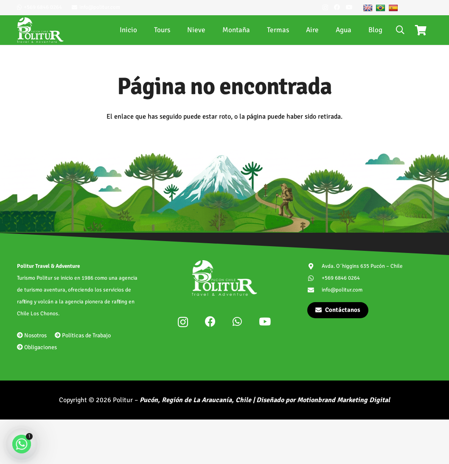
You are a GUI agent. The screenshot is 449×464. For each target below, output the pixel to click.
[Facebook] (337, 7)
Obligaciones (37, 347)
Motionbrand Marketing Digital (343, 400)
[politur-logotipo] (40, 30)
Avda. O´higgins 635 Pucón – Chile (362, 266)
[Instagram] (325, 7)
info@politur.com (342, 289)
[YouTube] (349, 7)
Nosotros (32, 335)
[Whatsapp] (21, 444)
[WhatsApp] (237, 321)
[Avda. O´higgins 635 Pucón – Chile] (314, 266)
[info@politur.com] (314, 290)
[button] (400, 30)
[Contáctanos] (338, 310)
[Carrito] (421, 30)
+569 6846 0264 (341, 278)
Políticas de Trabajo (83, 335)
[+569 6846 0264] (314, 278)
